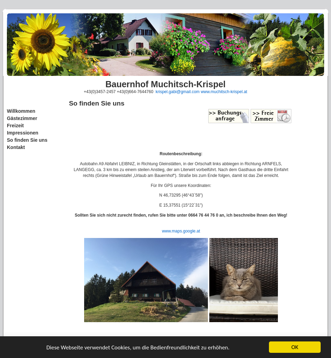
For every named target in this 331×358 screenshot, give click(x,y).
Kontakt (16, 147)
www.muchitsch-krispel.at (224, 91)
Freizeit (15, 125)
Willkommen (21, 111)
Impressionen (22, 133)
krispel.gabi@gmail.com (178, 91)
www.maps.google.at (181, 231)
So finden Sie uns (27, 140)
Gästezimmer (22, 118)
